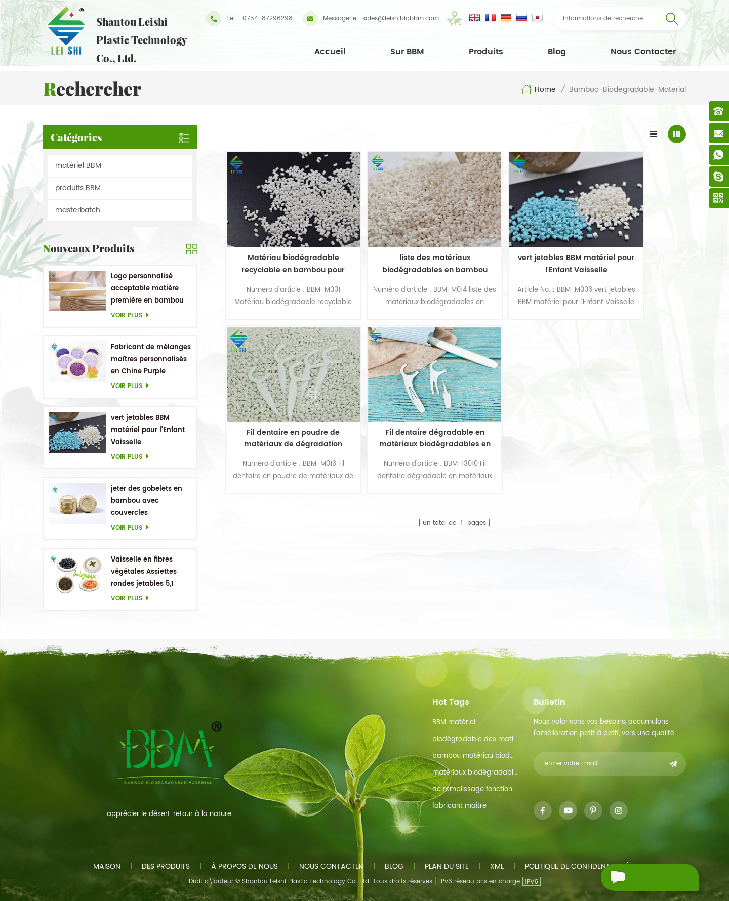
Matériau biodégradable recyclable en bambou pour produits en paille (281, 246)
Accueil (330, 51)
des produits (166, 866)
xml (497, 866)
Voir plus (132, 315)
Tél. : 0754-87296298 (249, 18)
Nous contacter (643, 51)
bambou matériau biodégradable (474, 756)
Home (538, 89)
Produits (486, 51)
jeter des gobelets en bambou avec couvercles (146, 501)
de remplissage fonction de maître (474, 789)
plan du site (447, 866)
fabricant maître (459, 806)
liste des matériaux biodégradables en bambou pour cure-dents (396, 246)
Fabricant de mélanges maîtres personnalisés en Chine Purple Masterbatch (151, 360)
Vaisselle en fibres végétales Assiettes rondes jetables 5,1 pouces (144, 572)
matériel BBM (78, 165)
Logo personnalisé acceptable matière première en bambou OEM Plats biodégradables (147, 289)
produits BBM (78, 188)
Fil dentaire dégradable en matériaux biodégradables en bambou (280, 403)
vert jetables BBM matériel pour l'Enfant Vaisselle (148, 430)
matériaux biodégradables (474, 772)
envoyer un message (632, 878)
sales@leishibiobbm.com (371, 18)
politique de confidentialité (577, 866)
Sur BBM (407, 51)
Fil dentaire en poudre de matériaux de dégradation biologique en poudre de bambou (628, 246)
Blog (557, 51)
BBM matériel (453, 722)
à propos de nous (244, 866)
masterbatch (77, 210)
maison (106, 866)
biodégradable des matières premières (474, 739)
